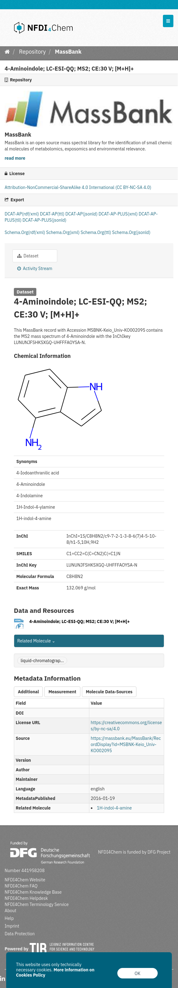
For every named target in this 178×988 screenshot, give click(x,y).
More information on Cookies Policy (55, 972)
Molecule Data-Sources (109, 692)
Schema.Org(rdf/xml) (25, 232)
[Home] (7, 51)
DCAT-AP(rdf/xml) (22, 214)
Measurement (62, 692)
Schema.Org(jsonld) (131, 232)
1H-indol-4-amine (114, 808)
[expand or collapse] (168, 21)
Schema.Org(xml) (63, 232)
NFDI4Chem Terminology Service (37, 904)
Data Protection (20, 934)
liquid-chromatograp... (42, 660)
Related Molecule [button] (36, 641)
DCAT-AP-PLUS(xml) (119, 214)
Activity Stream (34, 268)
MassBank (68, 51)
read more (15, 158)
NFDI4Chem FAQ (21, 886)
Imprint (12, 926)
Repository (32, 51)
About (10, 910)
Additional (28, 692)
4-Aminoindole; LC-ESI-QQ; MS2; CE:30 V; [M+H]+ (79, 621)
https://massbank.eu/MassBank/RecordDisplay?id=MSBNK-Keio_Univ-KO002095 (126, 744)
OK (137, 973)
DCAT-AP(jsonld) (82, 214)
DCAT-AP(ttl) (52, 214)
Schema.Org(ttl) (96, 232)
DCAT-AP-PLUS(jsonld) (44, 220)
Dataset (27, 256)
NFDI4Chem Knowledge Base (33, 892)
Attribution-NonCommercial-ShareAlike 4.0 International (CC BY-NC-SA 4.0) (78, 187)
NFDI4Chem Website (25, 880)
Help (9, 918)
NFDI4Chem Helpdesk (26, 898)
